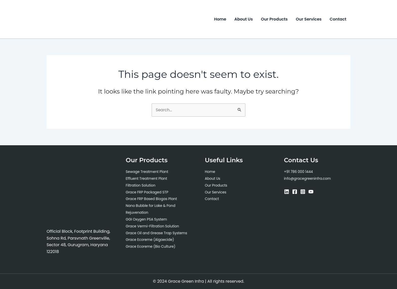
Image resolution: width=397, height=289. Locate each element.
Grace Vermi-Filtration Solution (153, 225)
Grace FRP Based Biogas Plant (152, 198)
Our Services (309, 19)
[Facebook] (294, 191)
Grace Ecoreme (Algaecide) (150, 238)
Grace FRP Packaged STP (147, 191)
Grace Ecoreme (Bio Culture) (151, 245)
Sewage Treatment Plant (147, 171)
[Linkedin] (286, 191)
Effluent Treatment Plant (147, 178)
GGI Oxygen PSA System (147, 218)
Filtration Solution (141, 185)
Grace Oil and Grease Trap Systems (157, 231)
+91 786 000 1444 (299, 171)
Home (220, 19)
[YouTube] (310, 191)
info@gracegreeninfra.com (308, 178)
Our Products (274, 19)
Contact (338, 19)
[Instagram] (302, 191)
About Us (243, 19)
